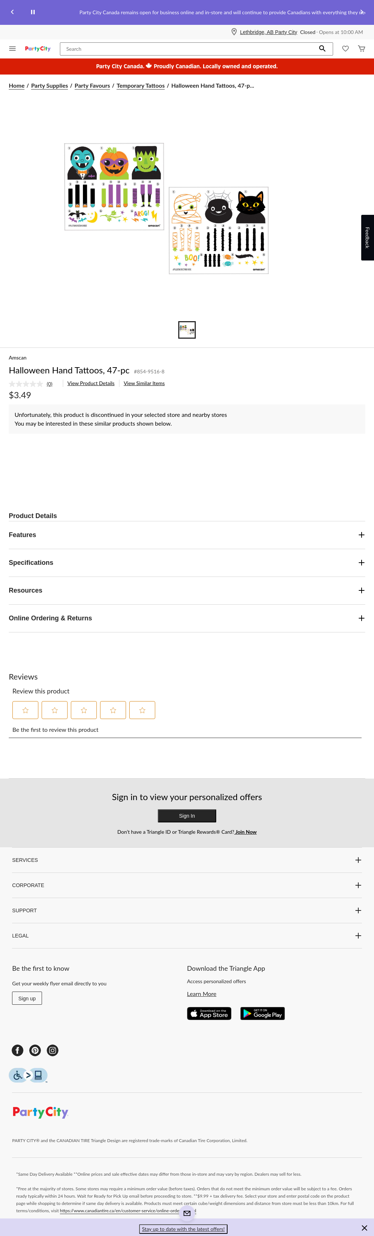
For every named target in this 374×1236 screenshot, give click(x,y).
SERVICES (187, 860)
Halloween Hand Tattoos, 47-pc (69, 370)
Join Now (245, 832)
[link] (33, 384)
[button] (322, 49)
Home (16, 85)
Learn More (202, 993)
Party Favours (92, 85)
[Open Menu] (12, 49)
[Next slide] (361, 12)
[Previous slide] (12, 12)
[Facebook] (17, 1050)
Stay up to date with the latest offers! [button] (183, 1229)
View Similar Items (144, 383)
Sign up (26, 998)
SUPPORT (187, 910)
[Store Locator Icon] (234, 32)
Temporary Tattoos (141, 85)
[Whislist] (345, 49)
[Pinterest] (35, 1050)
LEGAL (187, 935)
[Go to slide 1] (187, 330)
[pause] (33, 12)
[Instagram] (52, 1050)
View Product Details (91, 383)
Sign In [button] (187, 816)
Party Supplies (49, 85)
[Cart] (361, 49)
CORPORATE (187, 885)
